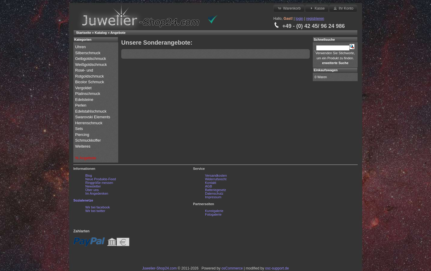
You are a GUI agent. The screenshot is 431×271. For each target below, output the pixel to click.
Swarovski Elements (92, 117)
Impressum (213, 197)
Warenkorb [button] (289, 8)
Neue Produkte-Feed (100, 179)
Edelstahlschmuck (91, 111)
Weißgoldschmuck (91, 64)
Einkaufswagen (326, 70)
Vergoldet (84, 88)
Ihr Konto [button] (343, 8)
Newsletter (93, 186)
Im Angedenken (96, 193)
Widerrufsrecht (216, 179)
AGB (208, 186)
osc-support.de (277, 268)
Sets (79, 128)
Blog (88, 175)
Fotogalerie (213, 214)
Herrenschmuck (89, 123)
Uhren (81, 47)
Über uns (92, 190)
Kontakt (210, 182)
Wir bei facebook (97, 207)
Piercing (82, 134)
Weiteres (83, 146)
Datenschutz (214, 193)
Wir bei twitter (95, 211)
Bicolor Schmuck (90, 82)
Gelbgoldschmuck (91, 58)
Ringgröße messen (99, 182)
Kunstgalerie (214, 211)
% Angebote (85, 158)
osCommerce (232, 268)
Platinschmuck (88, 93)
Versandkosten (216, 175)
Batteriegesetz (215, 190)
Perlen (81, 105)
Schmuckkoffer (88, 140)
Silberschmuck (88, 53)
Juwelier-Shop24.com (159, 268)
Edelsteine (84, 99)
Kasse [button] (317, 8)
